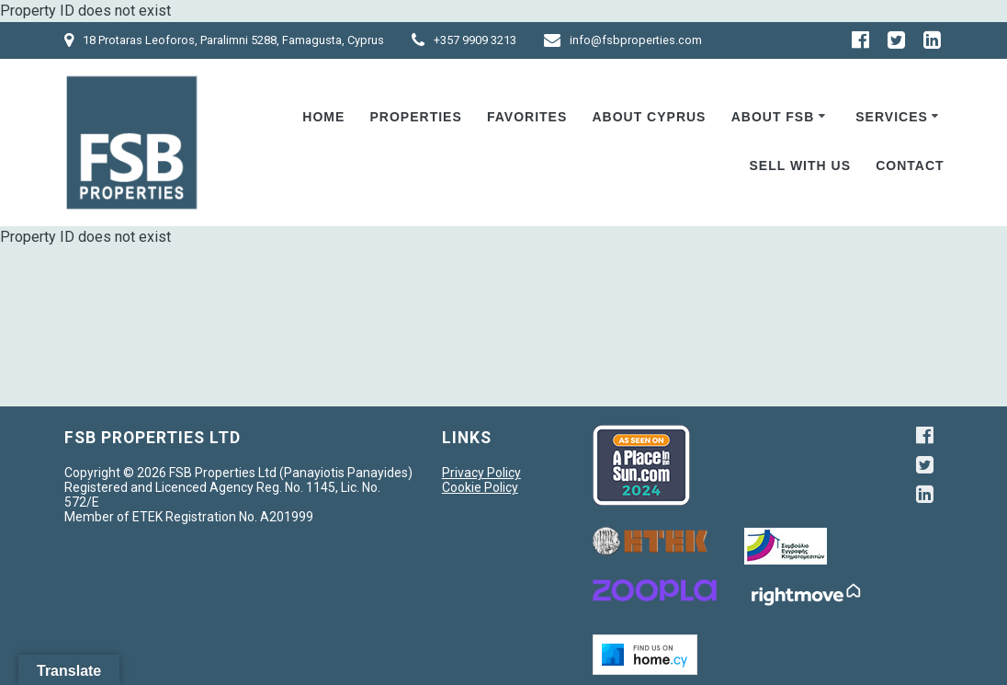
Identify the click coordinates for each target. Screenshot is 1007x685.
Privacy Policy (481, 472)
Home (323, 116)
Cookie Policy (480, 487)
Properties (416, 116)
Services (891, 116)
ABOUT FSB (773, 116)
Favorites (527, 116)
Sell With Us (800, 165)
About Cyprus (649, 116)
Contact (910, 165)
